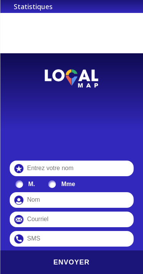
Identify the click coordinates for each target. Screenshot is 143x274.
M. (31, 184)
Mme (68, 184)
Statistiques (33, 6)
